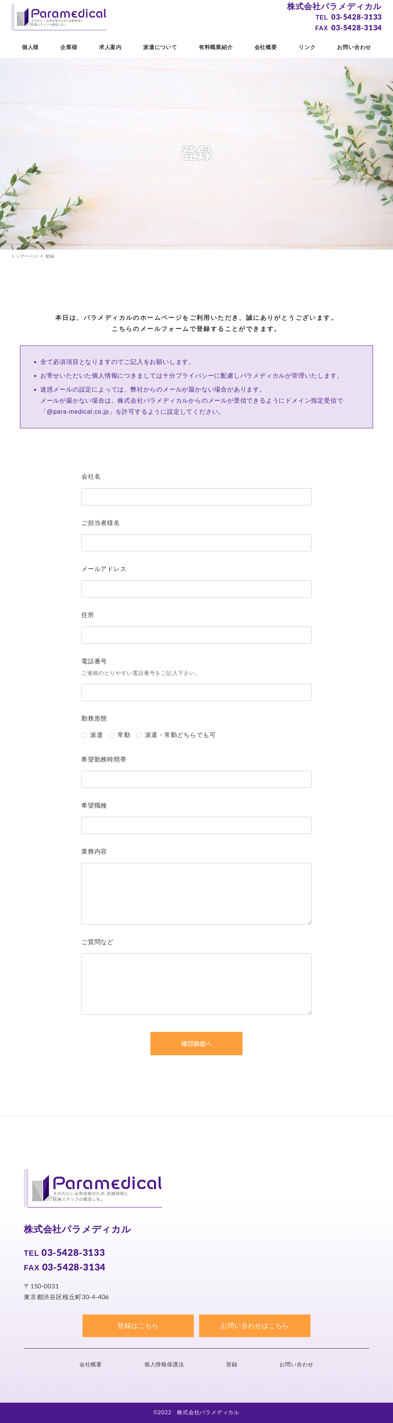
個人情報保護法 (164, 1364)
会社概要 (90, 1364)
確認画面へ (211, 1043)
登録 (232, 1364)
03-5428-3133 (356, 17)
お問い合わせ (296, 1364)
